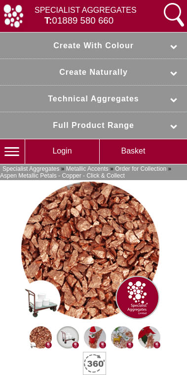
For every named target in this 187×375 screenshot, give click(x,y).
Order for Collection (140, 168)
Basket (133, 151)
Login (62, 151)
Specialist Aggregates (30, 168)
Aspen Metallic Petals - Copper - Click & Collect (62, 175)
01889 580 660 (83, 20)
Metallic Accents (87, 168)
